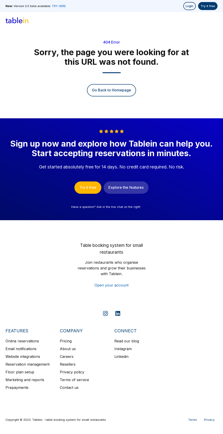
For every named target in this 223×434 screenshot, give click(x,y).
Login (189, 6)
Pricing (66, 341)
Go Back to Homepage (111, 90)
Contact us (69, 387)
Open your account (111, 285)
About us (68, 348)
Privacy (209, 419)
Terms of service (74, 379)
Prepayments (17, 387)
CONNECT (125, 330)
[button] (214, 20)
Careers (66, 356)
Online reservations (22, 341)
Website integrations (22, 356)
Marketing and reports (24, 379)
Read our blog (126, 341)
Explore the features (126, 187)
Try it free (208, 6)
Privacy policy (72, 372)
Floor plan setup (19, 372)
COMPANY (71, 330)
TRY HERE (59, 6)
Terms (192, 419)
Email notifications (21, 348)
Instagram (123, 348)
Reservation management (27, 364)
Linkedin (121, 356)
